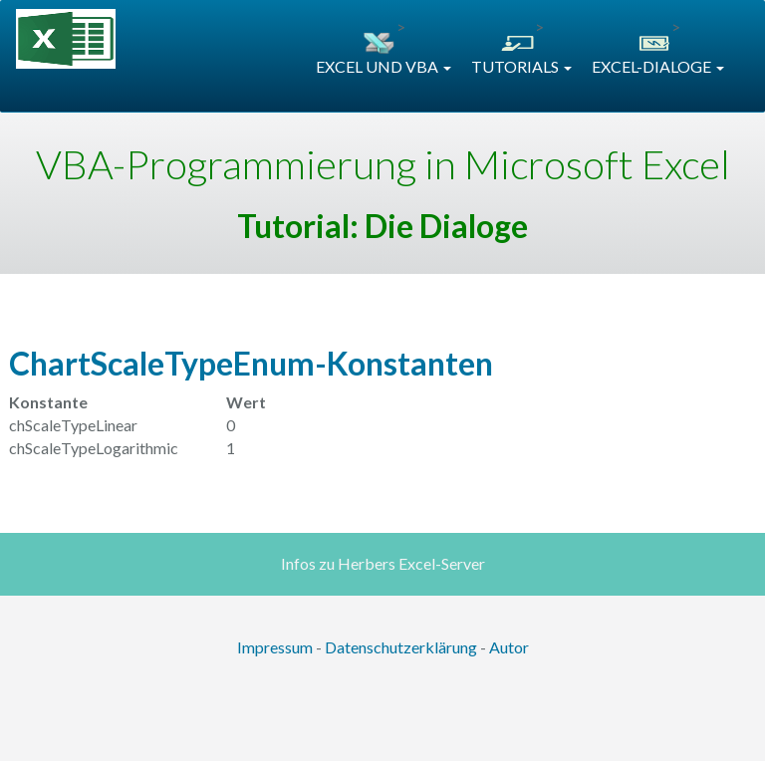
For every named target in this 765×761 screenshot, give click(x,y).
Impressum (275, 646)
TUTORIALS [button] (521, 66)
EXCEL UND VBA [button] (383, 66)
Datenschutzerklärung (401, 646)
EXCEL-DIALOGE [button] (658, 66)
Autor (509, 646)
